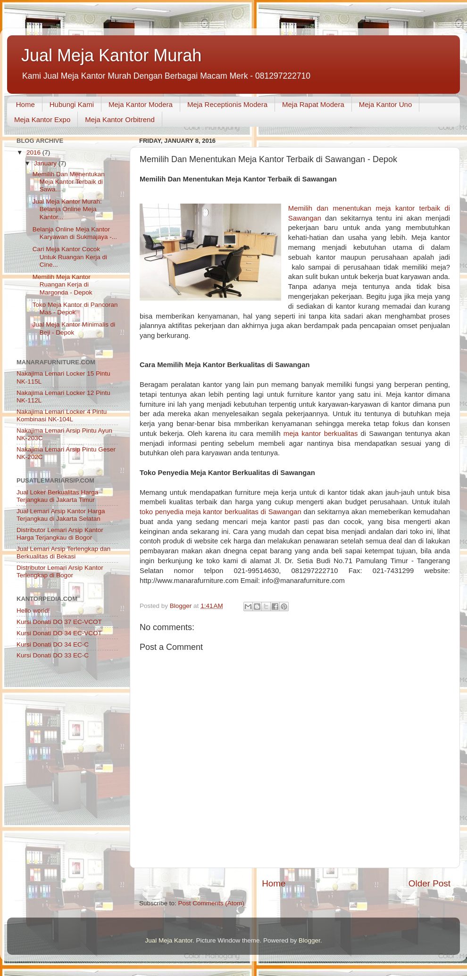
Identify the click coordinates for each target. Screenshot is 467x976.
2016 (34, 152)
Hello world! (33, 610)
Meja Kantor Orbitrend (120, 119)
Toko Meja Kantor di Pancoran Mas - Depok (75, 308)
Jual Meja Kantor (168, 940)
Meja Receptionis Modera (227, 104)
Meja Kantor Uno (385, 104)
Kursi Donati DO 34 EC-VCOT (59, 633)
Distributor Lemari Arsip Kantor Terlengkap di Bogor (60, 571)
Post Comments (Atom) (211, 903)
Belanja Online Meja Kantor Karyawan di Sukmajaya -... (75, 233)
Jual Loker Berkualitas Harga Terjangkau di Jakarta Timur (57, 496)
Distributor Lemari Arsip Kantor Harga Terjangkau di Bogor (60, 533)
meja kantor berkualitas (321, 433)
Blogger (309, 940)
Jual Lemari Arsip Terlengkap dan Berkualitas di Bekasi (63, 552)
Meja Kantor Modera (140, 104)
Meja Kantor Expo (42, 119)
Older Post (429, 883)
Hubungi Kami (72, 104)
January (46, 163)
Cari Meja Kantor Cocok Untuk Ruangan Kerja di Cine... (70, 257)
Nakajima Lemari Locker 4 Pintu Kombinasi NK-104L (62, 415)
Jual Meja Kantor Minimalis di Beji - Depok (74, 328)
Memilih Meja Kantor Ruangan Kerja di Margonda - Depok (62, 284)
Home (25, 104)
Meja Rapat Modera (313, 104)
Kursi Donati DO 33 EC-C (53, 655)
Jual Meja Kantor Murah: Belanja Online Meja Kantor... (67, 209)
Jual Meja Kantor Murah (111, 55)
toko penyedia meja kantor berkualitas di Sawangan (220, 512)
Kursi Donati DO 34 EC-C (53, 644)
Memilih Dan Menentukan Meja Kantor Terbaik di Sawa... (69, 182)
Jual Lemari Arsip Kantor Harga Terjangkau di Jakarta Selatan (61, 515)
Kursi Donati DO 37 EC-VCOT (59, 621)
